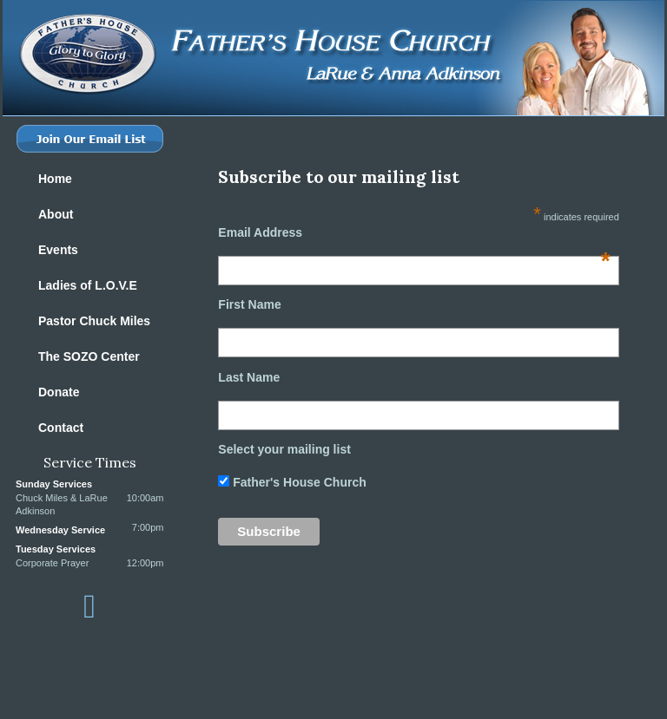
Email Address (414, 232)
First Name (249, 304)
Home (55, 179)
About (55, 214)
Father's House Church (297, 482)
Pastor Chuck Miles (94, 321)
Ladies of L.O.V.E (87, 285)
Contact (60, 428)
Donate (58, 392)
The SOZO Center (89, 356)
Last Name (249, 377)
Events (58, 250)
